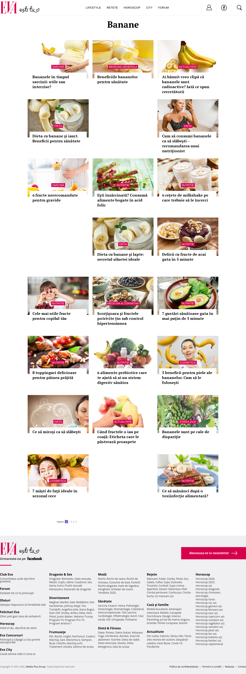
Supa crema (176, 585)
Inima (121, 605)
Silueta (121, 643)
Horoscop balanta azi (209, 637)
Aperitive (152, 589)
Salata (150, 582)
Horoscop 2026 (205, 578)
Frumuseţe (57, 632)
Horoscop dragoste (207, 589)
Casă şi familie (158, 605)
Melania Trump (83, 616)
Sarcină (58, 66)
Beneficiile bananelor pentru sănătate (117, 79)
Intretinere (111, 636)
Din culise (153, 636)
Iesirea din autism (164, 639)
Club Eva (6, 574)
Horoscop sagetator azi (210, 623)
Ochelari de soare (122, 589)
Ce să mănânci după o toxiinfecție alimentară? (185, 493)
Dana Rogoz (87, 609)
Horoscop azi (204, 585)
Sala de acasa (121, 646)
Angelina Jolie (70, 609)
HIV (108, 619)
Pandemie (153, 646)
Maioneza (174, 589)
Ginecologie (105, 609)
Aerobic (124, 636)
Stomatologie (122, 609)
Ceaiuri (112, 605)
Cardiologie (105, 616)
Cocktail (163, 585)
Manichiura (73, 640)
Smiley (65, 613)
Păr (51, 636)
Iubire (69, 582)
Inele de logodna (128, 586)
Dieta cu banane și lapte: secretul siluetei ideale (120, 257)
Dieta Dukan (123, 632)
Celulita (61, 643)
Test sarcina (128, 612)
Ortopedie (118, 619)
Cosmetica (188, 362)
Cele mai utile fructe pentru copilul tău (51, 316)
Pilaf (184, 589)
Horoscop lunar (205, 599)
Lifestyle (93, 7)
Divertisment (59, 598)
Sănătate (105, 601)
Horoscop (132, 7)
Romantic (67, 578)
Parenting (153, 619)
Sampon (86, 640)
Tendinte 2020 (107, 592)
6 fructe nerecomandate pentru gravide (55, 198)
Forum (163, 7)
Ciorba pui (175, 592)
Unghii (67, 636)
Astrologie (202, 596)
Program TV (56, 620)
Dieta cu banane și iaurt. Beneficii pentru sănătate (56, 138)
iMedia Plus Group (35, 666)
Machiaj (54, 640)
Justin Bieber (65, 616)
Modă (102, 574)
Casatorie (80, 582)
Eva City (6, 649)
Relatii (53, 582)
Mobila (164, 612)
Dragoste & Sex (60, 574)
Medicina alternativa (122, 303)
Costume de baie (119, 582)
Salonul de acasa (83, 646)
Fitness (110, 632)
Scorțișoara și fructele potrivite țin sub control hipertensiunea (120, 318)
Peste (179, 578)
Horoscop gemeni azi (209, 606)
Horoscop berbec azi (208, 640)
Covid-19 (176, 643)
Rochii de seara (116, 578)
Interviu (165, 636)
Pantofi (135, 582)
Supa (167, 582)
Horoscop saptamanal (209, 644)
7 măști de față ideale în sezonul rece (54, 493)
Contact (242, 666)
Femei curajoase (168, 623)
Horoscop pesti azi (207, 630)
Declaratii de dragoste (77, 589)
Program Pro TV (74, 620)
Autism (183, 623)
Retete (112, 7)
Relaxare (137, 632)
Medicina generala (123, 66)
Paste (162, 578)
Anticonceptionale (109, 612)
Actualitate (188, 66)
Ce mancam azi (164, 596)
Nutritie (123, 185)
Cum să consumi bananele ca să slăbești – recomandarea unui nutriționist (186, 143)
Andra (74, 613)
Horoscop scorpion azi (209, 620)
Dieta (58, 125)
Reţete (152, 574)
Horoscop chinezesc (208, 592)
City (149, 7)
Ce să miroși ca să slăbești (56, 431)
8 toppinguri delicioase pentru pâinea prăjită (54, 375)
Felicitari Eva (9, 612)
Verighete (104, 589)
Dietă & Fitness (109, 628)
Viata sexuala (82, 578)
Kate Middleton (79, 602)
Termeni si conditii (212, 666)
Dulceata (176, 582)
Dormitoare (154, 616)
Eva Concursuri (11, 635)
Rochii (58, 636)
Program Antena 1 (60, 623)
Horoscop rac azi (206, 603)
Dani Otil (54, 613)
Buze (52, 643)
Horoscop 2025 (205, 582)
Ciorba (171, 578)
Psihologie (132, 605)
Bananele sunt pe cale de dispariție (185, 434)
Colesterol (137, 609)
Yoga (101, 636)
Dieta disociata (107, 643)
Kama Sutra (56, 585)
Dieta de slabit (130, 639)
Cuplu (61, 582)
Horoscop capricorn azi (210, 616)
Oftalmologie (121, 616)
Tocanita (152, 585)
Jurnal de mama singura (175, 619)
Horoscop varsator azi (209, 627)
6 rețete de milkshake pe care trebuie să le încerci (185, 198)
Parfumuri (78, 636)
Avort (133, 616)
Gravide (152, 623)
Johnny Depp (72, 606)
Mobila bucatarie (157, 609)
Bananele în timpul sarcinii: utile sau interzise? (50, 81)
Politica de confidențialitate (184, 666)
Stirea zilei (187, 421)
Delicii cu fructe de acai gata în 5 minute (184, 257)
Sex (90, 582)
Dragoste (54, 578)
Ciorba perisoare (157, 592)
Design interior (171, 616)
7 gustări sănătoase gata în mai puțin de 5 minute (187, 316)
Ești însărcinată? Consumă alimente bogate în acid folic (122, 200)
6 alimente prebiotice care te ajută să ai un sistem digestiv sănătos (122, 377)
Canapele (175, 612)
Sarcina (102, 605)
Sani (62, 640)
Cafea (158, 582)
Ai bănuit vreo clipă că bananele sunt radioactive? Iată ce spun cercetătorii (185, 84)
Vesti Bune (163, 643)
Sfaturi (5, 600)
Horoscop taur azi (207, 613)
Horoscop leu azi (206, 633)
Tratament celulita (60, 646)
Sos (186, 578)
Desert (163, 589)
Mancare (152, 578)
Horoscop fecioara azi (209, 609)
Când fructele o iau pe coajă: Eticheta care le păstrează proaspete (118, 436)
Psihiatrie (131, 619)
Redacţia (229, 666)
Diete (101, 632)
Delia (82, 613)
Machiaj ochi (74, 643)
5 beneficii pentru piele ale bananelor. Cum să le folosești (187, 377)
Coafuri (90, 636)
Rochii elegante (107, 586)
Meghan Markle (59, 602)
